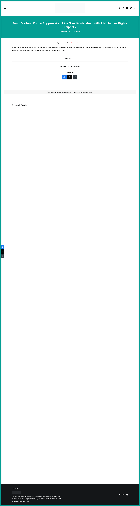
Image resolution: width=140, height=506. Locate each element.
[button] (120, 8)
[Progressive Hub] (70, 8)
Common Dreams (77, 43)
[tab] (70, 58)
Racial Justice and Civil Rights (83, 92)
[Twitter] (69, 77)
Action (77, 31)
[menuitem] (120, 8)
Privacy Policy (16, 488)
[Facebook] (64, 77)
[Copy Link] (75, 77)
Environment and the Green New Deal (59, 92)
